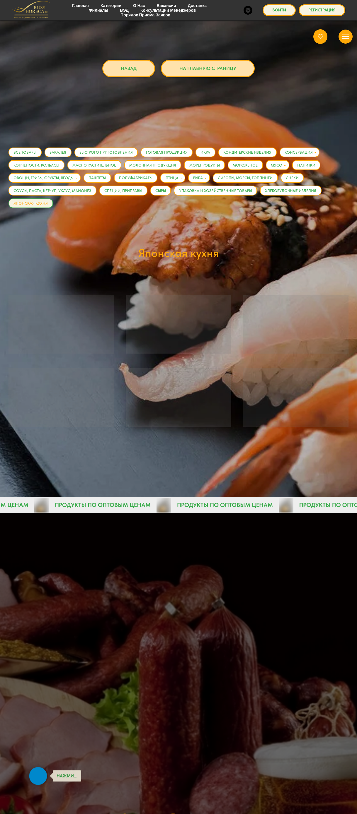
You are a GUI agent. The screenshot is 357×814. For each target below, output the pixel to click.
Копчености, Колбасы (37, 166)
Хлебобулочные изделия (297, 194)
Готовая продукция (172, 153)
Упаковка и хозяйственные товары (220, 194)
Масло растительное (96, 166)
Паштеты (99, 180)
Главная (98, 16)
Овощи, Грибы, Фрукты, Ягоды (44, 180)
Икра (212, 153)
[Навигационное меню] (345, 37)
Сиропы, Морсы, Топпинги (253, 180)
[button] (320, 36)
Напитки (316, 166)
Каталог (132, 16)
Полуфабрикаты (139, 180)
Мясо (285, 166)
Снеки (302, 180)
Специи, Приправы (125, 194)
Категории (169, 16)
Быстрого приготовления (110, 153)
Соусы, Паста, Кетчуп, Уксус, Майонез (53, 194)
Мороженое (252, 166)
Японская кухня (255, 16)
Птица (177, 180)
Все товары (209, 16)
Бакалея (60, 153)
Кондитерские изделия (256, 153)
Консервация (309, 153)
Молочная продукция (156, 166)
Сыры (164, 194)
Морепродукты (210, 166)
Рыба (205, 180)
